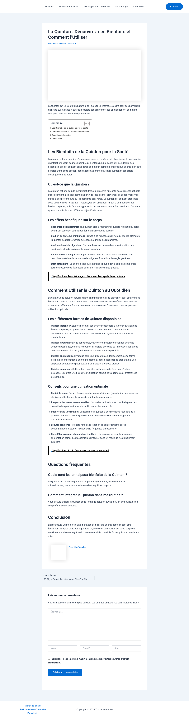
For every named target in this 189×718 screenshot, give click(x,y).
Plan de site (33, 713)
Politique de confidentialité (33, 709)
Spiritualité (138, 6)
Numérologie (121, 6)
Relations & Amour (68, 6)
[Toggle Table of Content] (88, 123)
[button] (174, 6)
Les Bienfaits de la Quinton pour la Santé (71, 128)
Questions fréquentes (62, 135)
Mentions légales (33, 705)
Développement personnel (96, 6)
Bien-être (49, 6)
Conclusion (57, 138)
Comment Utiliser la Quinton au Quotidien (71, 131)
